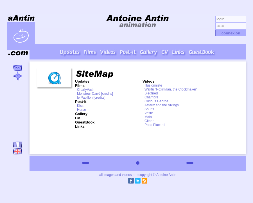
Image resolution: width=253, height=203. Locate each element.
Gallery (81, 114)
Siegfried (151, 93)
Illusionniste (153, 85)
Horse (81, 110)
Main (148, 117)
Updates (82, 81)
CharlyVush (85, 90)
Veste (148, 113)
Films (80, 85)
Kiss (80, 106)
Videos (148, 81)
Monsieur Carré (88, 94)
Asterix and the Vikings (161, 105)
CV (77, 118)
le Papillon (84, 98)
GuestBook (84, 122)
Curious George (156, 101)
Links (80, 126)
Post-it (80, 102)
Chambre (151, 97)
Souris (149, 109)
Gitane (149, 121)
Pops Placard (154, 125)
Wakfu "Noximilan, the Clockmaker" (170, 89)
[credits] (107, 94)
